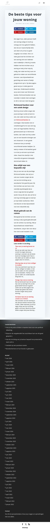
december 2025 (11, 375)
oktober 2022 (10, 474)
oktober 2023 (10, 445)
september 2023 (11, 448)
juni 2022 (9, 488)
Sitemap (25, 527)
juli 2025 (8, 391)
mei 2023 (9, 458)
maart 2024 (9, 431)
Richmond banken (22, 120)
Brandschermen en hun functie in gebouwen (20, 349)
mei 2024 (9, 428)
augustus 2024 (10, 418)
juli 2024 (8, 421)
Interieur (32, 23)
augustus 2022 (10, 481)
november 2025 (11, 378)
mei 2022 (9, 491)
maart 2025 (9, 401)
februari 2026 (10, 368)
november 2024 (11, 411)
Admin (20, 23)
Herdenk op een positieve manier (16, 345)
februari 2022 (10, 501)
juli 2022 (8, 484)
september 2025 (11, 385)
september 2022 (11, 478)
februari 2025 (10, 405)
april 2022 (9, 494)
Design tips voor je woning (24, 280)
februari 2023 (10, 464)
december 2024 (11, 408)
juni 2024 (9, 425)
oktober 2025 (10, 381)
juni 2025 (9, 395)
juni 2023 (9, 454)
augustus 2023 (10, 451)
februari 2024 (10, 435)
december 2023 (11, 438)
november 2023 (11, 441)
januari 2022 (10, 504)
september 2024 (11, 415)
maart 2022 (9, 498)
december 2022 (11, 471)
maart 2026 (9, 365)
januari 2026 (10, 372)
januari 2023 (10, 468)
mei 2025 (9, 398)
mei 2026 (9, 358)
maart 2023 (9, 461)
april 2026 (9, 362)
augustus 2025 (10, 388)
